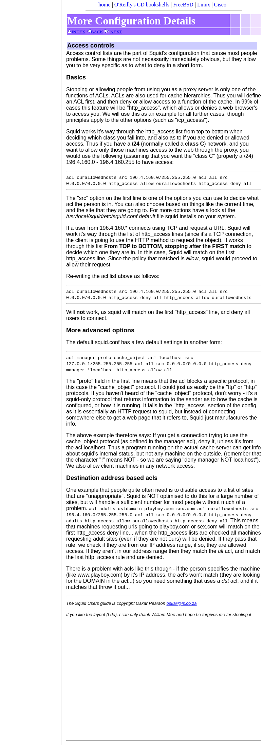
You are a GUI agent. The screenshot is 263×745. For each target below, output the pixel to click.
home (104, 4)
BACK (95, 31)
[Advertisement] (30, 370)
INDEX (76, 31)
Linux (203, 4)
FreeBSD (183, 4)
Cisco (220, 4)
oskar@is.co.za (182, 603)
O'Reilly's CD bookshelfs (141, 4)
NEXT (113, 31)
